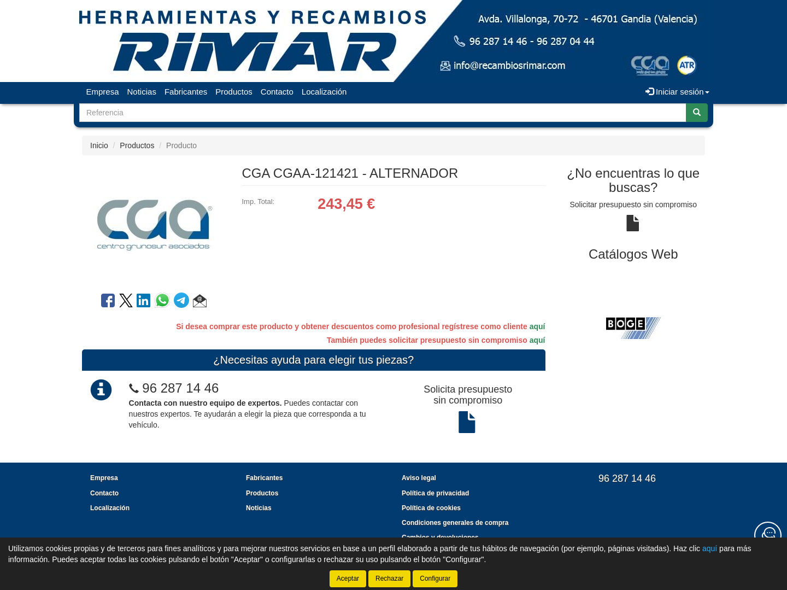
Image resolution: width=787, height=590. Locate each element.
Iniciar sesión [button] (677, 91)
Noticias (141, 91)
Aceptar (348, 578)
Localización (324, 91)
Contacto (277, 91)
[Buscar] (697, 112)
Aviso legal (419, 478)
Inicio (99, 145)
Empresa (102, 91)
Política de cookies (431, 508)
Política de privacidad (435, 493)
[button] (200, 302)
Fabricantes (186, 91)
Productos (233, 91)
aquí (537, 326)
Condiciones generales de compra (455, 523)
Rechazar (389, 578)
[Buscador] (382, 112)
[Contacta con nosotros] (768, 535)
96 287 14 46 (180, 388)
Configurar (435, 578)
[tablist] (634, 327)
